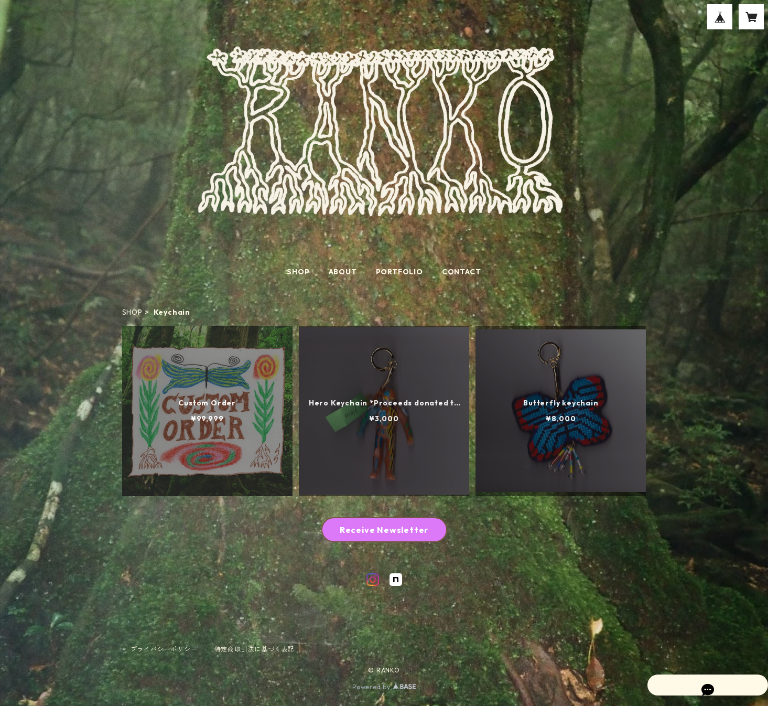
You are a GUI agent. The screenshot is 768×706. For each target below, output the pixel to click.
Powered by (384, 687)
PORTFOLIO (399, 271)
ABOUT (343, 271)
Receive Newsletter (384, 530)
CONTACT (461, 271)
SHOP (298, 271)
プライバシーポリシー (164, 649)
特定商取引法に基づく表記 (254, 649)
